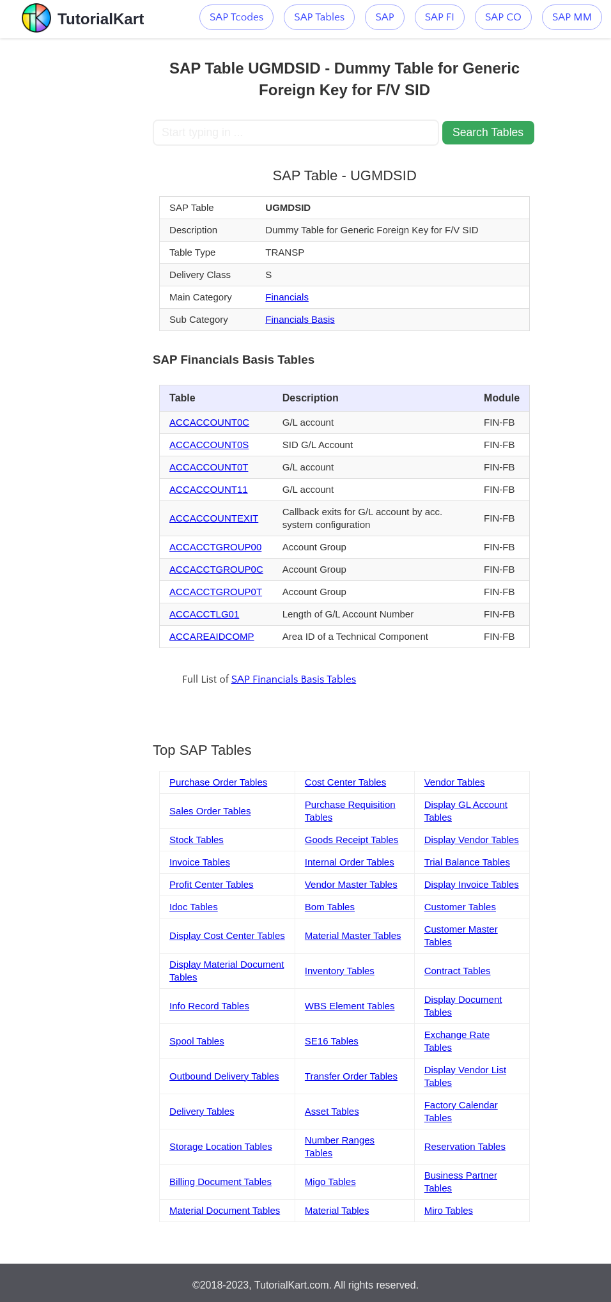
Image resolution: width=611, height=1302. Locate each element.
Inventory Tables (340, 970)
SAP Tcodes (236, 17)
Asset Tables (332, 1111)
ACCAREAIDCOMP (211, 636)
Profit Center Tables (211, 884)
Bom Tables (330, 906)
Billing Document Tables (220, 1181)
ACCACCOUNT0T (208, 466)
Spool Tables (196, 1040)
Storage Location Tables (220, 1146)
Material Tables (337, 1210)
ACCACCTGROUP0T (215, 591)
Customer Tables (460, 906)
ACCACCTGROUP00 (215, 546)
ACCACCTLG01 (204, 613)
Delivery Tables (201, 1111)
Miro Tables (448, 1210)
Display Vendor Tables (471, 839)
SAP (384, 17)
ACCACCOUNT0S (209, 444)
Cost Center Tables (345, 782)
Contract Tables (457, 970)
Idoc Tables (193, 906)
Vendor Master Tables (351, 884)
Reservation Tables (465, 1146)
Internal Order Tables (349, 861)
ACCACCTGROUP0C (216, 569)
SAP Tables (319, 17)
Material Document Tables (224, 1210)
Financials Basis (299, 319)
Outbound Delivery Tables (224, 1076)
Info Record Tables (209, 1005)
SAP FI (439, 17)
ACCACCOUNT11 (208, 489)
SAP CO (503, 17)
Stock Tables (196, 839)
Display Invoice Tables (471, 884)
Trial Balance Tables (467, 861)
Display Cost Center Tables (227, 935)
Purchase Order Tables (218, 782)
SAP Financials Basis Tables (294, 679)
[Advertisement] (76, 230)
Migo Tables (330, 1181)
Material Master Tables (353, 935)
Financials (287, 296)
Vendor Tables (454, 782)
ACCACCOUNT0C (209, 422)
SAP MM (572, 17)
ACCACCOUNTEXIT (213, 518)
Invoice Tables (199, 861)
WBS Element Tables (350, 1005)
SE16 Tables (332, 1040)
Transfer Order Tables (351, 1076)
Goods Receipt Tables (351, 839)
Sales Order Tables (210, 810)
